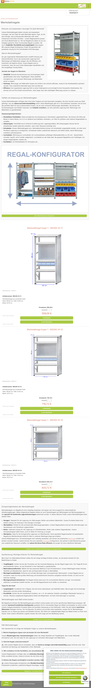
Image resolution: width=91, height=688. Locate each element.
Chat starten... (6, 684)
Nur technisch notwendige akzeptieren (66, 677)
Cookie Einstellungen (28, 683)
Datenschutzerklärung (15, 683)
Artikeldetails (47, 318)
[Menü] (88, 676)
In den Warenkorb (46, 322)
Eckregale (46, 541)
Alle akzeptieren (66, 672)
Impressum (66, 668)
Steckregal (72, 539)
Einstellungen (66, 682)
